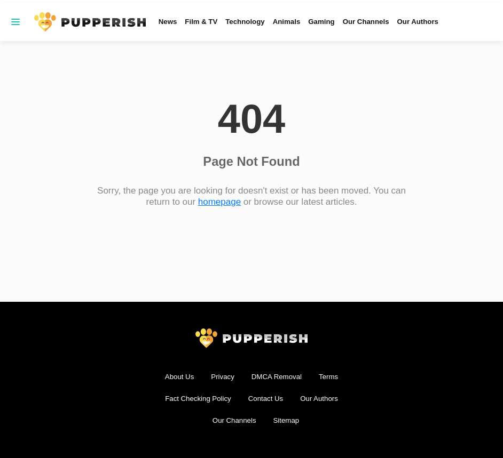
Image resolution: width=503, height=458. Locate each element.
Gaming (321, 22)
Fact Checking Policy (198, 399)
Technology (244, 22)
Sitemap (286, 420)
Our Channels (366, 22)
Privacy (222, 377)
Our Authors (417, 22)
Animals (287, 22)
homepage (219, 202)
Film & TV (201, 22)
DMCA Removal (277, 377)
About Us (179, 377)
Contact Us (265, 399)
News (168, 22)
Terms (328, 377)
